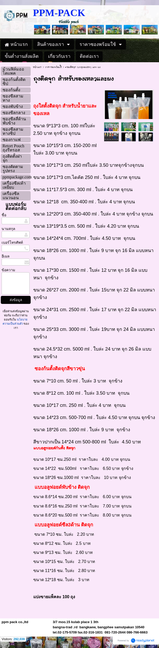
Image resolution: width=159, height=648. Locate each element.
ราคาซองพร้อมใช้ (53, 67)
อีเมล (6, 256)
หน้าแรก (37, 67)
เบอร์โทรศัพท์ (12, 243)
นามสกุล (8, 229)
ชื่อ (4, 215)
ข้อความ (8, 270)
